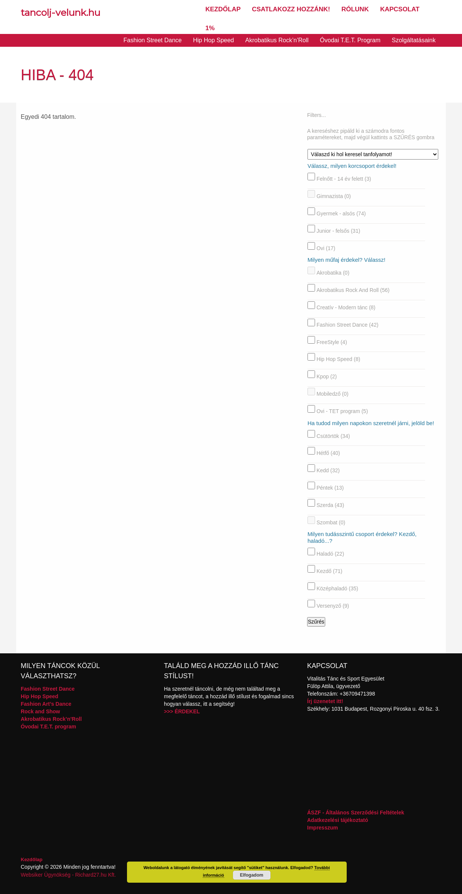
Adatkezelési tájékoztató (337, 820)
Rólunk (355, 9)
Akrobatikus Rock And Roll (353, 290)
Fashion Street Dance (153, 40)
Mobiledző (333, 394)
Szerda (330, 505)
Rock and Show (40, 711)
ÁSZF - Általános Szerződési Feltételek (355, 813)
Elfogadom (251, 875)
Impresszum (322, 828)
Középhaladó (337, 588)
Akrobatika (333, 273)
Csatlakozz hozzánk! (291, 9)
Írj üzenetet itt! (325, 701)
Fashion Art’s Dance (46, 704)
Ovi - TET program (342, 411)
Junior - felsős (338, 231)
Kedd (328, 470)
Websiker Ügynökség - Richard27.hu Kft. (68, 875)
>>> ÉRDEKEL (182, 711)
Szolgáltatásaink (414, 40)
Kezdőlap (223, 9)
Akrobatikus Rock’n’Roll (277, 40)
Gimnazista (334, 196)
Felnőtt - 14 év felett (344, 179)
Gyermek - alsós (341, 213)
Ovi (326, 248)
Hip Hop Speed (213, 40)
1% (210, 28)
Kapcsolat (400, 9)
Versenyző (333, 606)
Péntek (330, 488)
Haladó (330, 554)
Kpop (327, 376)
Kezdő (330, 571)
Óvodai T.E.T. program (48, 726)
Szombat (331, 522)
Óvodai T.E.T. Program (350, 40)
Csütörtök (333, 436)
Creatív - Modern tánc (346, 307)
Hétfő (328, 453)
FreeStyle (332, 342)
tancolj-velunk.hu (60, 12)
